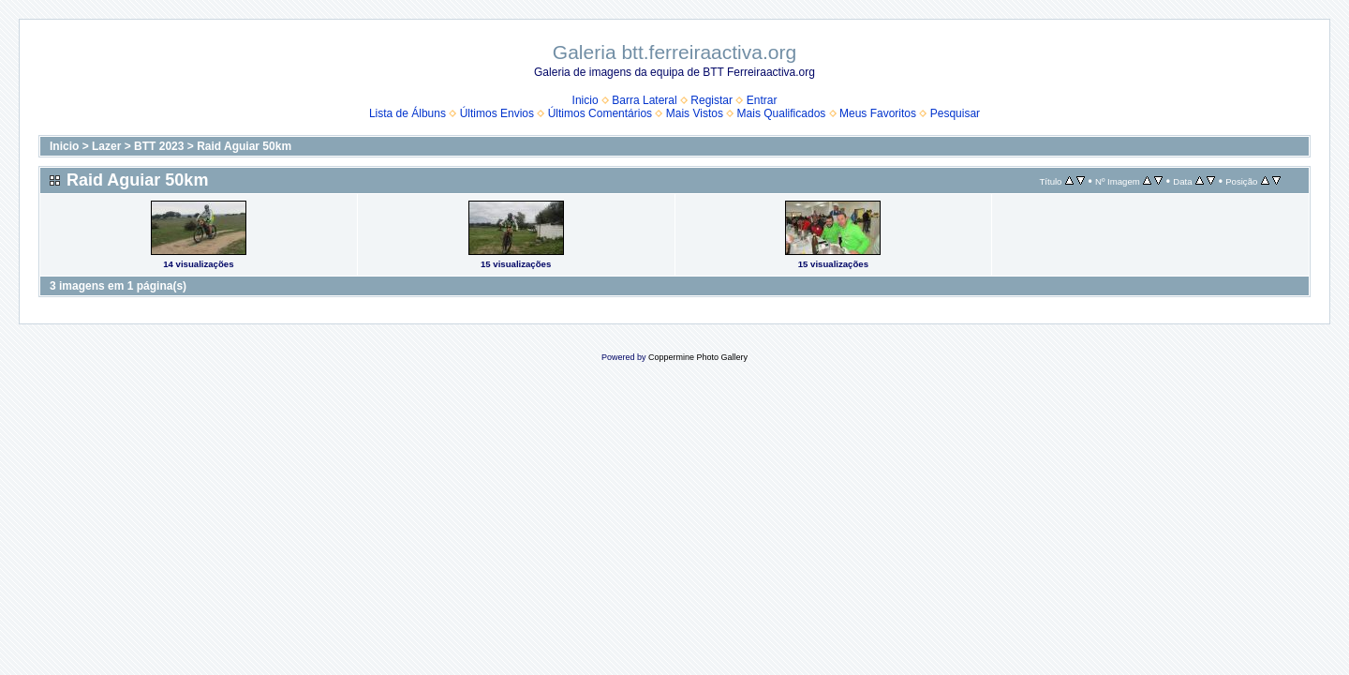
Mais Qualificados (781, 113)
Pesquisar (955, 113)
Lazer (106, 146)
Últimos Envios (497, 113)
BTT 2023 (159, 146)
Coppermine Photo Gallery (698, 357)
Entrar (762, 100)
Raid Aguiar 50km (244, 146)
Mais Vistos (694, 113)
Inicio (585, 100)
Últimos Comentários (600, 113)
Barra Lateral (644, 100)
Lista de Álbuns (407, 113)
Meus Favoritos (877, 113)
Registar (711, 100)
